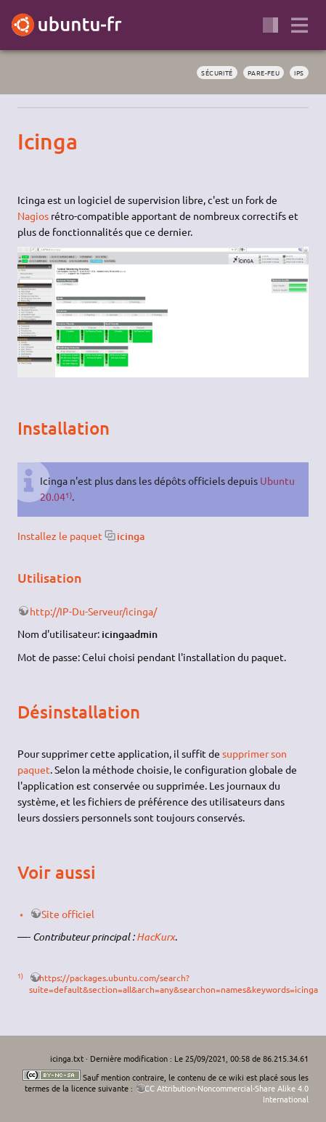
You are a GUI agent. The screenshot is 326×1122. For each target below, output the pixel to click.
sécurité (217, 72)
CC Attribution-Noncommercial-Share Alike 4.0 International (226, 1093)
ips (298, 72)
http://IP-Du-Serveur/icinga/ (93, 611)
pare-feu (264, 72)
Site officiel (67, 913)
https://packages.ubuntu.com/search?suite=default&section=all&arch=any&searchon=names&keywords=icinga (173, 983)
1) (68, 494)
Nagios (33, 215)
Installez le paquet (59, 535)
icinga (130, 536)
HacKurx (155, 936)
